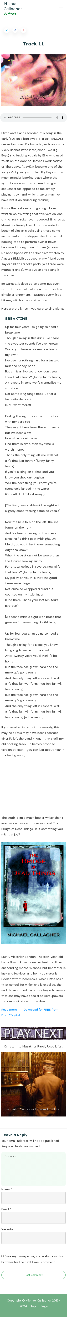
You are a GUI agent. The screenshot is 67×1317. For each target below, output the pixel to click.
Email (6, 1209)
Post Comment (34, 1275)
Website (7, 1229)
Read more (9, 1010)
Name (6, 1189)
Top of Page (39, 1306)
